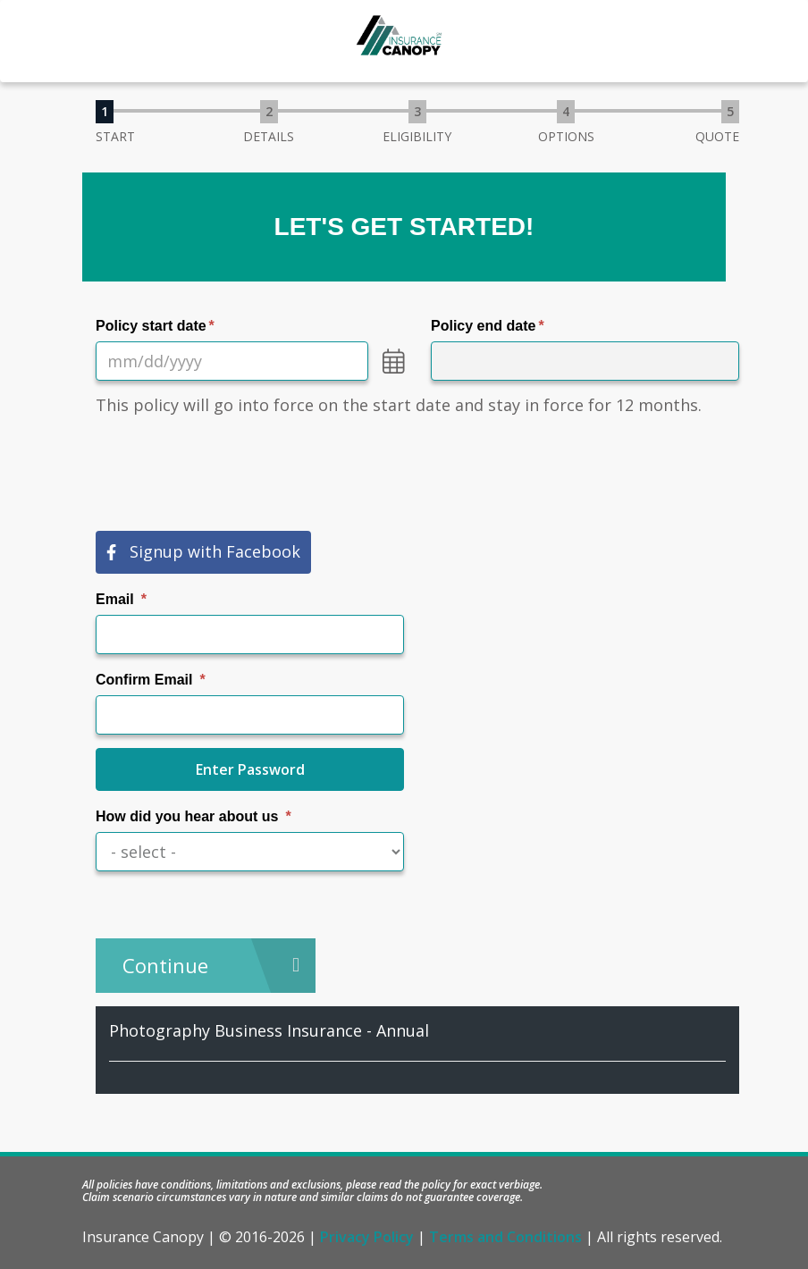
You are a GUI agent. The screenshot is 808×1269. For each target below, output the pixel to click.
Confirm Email (144, 679)
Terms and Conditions (505, 1237)
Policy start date (151, 325)
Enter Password (250, 769)
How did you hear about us (187, 816)
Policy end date (483, 325)
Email (115, 599)
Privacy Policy (367, 1237)
